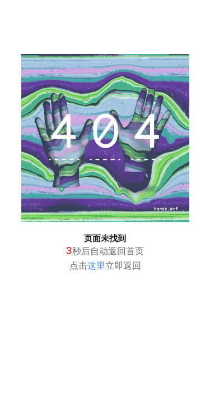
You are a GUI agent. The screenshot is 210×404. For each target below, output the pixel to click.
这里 (96, 265)
